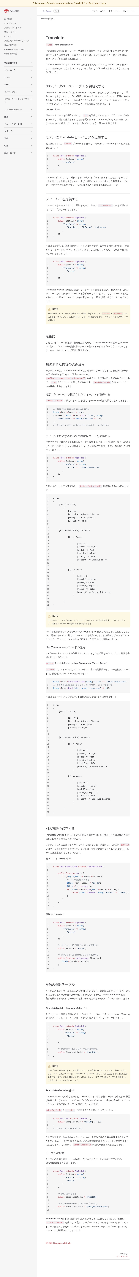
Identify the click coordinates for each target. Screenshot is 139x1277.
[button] (18, 19)
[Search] (51, 11)
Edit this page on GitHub (58, 1243)
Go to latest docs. (97, 3)
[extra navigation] (133, 11)
